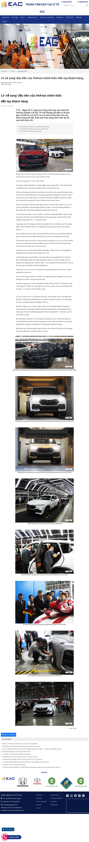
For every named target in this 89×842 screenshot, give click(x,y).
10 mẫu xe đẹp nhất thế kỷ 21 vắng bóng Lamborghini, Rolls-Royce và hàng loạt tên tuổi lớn (30, 767)
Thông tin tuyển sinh (47, 17)
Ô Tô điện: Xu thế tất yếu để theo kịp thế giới (15, 754)
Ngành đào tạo (32, 17)
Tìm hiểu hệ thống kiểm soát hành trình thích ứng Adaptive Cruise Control (25, 762)
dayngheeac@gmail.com (9, 805)
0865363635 (82, 2)
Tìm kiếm (66, 5)
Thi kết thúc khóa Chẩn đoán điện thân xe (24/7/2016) (19, 757)
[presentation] (3, 781)
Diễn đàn (79, 17)
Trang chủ (5, 17)
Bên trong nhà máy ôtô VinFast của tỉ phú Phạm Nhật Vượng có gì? (34, 126)
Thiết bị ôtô (69, 17)
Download (59, 17)
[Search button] (87, 5)
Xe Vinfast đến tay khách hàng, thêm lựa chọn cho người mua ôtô (34, 129)
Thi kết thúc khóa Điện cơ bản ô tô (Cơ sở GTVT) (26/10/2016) (21, 759)
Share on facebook (8, 735)
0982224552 (66, 2)
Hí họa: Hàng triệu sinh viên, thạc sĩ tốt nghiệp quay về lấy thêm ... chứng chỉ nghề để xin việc (31, 749)
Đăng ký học (8, 829)
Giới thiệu (15, 17)
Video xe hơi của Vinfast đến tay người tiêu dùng (30, 131)
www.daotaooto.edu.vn (17, 810)
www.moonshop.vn (16, 807)
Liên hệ (4, 21)
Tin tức (22, 17)
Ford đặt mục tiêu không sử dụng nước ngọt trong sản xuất (20, 746)
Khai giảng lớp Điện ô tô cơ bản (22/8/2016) (15, 751)
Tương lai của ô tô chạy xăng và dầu (13, 765)
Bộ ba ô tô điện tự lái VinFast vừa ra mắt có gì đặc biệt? (19, 744)
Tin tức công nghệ (42, 801)
